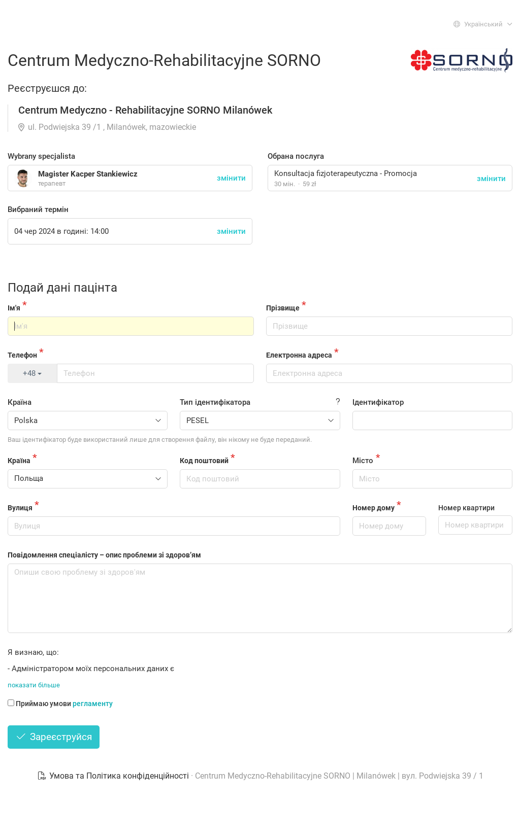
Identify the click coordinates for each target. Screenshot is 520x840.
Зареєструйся (53, 737)
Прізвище (283, 308)
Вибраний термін (38, 209)
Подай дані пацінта (62, 288)
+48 (32, 373)
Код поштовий (204, 461)
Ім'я (14, 308)
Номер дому (373, 508)
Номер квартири (466, 508)
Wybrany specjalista (41, 156)
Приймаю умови (60, 703)
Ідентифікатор (378, 402)
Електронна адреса (299, 355)
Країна (19, 402)
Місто (362, 460)
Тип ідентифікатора (215, 402)
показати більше (34, 685)
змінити (491, 178)
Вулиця (20, 508)
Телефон (22, 355)
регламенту (93, 703)
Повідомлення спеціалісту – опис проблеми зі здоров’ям (104, 555)
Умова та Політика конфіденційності (114, 776)
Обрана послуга (296, 156)
